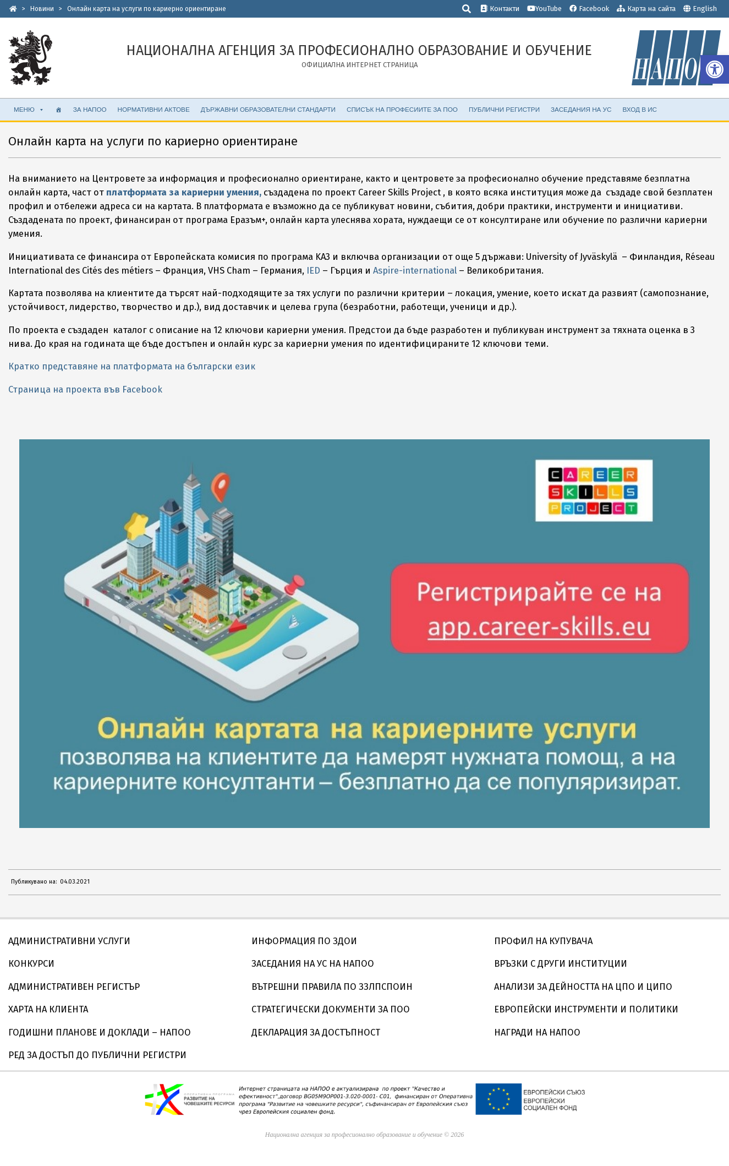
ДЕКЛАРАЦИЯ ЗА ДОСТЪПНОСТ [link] (315, 1032)
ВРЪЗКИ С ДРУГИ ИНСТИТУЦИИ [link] (560, 963)
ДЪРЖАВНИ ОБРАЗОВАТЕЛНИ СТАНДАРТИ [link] (268, 109)
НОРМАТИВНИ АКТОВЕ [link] (154, 109)
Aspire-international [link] (415, 270)
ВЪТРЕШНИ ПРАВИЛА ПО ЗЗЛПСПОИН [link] (332, 987)
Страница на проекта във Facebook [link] (85, 389)
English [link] (705, 8)
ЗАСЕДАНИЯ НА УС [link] (581, 109)
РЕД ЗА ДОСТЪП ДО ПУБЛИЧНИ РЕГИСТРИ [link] (97, 1055)
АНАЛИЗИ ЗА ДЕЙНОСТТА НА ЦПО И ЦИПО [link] (583, 987)
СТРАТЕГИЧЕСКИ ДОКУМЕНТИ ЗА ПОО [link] (330, 1009)
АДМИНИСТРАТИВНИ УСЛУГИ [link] (69, 941)
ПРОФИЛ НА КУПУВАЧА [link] (543, 941)
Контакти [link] (499, 8)
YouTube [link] (544, 8)
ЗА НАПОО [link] (90, 109)
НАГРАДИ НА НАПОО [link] (537, 1032)
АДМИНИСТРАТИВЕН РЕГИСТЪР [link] (74, 987)
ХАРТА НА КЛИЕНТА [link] (48, 1009)
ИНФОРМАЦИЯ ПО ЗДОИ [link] (304, 941)
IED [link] (313, 270)
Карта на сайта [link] (646, 8)
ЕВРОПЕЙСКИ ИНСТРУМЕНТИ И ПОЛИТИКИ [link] (586, 1009)
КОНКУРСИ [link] (31, 963)
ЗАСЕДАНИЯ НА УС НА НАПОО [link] (312, 963)
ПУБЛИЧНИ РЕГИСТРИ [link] (504, 109)
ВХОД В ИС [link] (639, 109)
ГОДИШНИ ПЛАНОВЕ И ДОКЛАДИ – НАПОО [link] (99, 1032)
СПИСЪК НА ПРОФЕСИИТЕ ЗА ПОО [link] (402, 109)
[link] (714, 69)
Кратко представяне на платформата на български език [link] (131, 366)
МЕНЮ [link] (29, 110)
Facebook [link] (589, 8)
